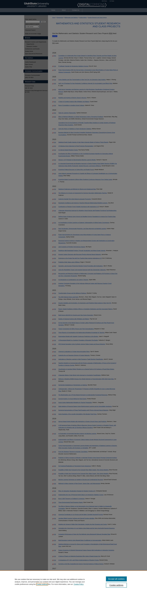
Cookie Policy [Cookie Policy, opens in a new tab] (79, 584)
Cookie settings (42, 584)
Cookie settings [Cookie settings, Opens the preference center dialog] (116, 585)
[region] (73, 582)
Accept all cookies (116, 579)
